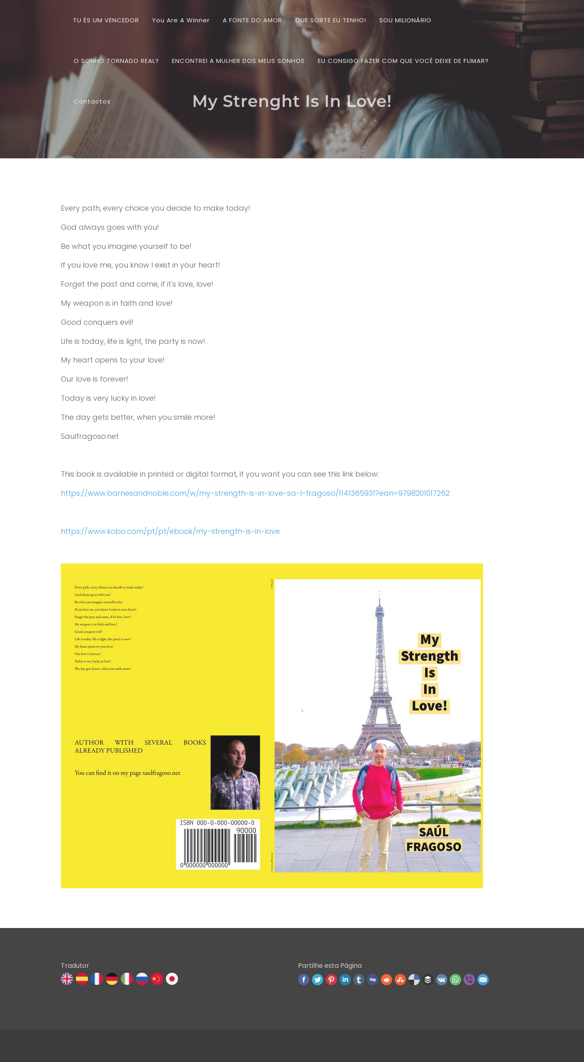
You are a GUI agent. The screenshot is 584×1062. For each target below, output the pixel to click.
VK (441, 979)
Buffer (428, 979)
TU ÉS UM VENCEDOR (106, 20)
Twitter (317, 979)
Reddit (386, 979)
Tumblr (359, 979)
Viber (469, 979)
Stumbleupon (400, 979)
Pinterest (331, 979)
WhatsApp (455, 979)
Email (483, 979)
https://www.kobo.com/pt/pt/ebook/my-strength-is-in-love (170, 531)
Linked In (345, 979)
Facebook (303, 979)
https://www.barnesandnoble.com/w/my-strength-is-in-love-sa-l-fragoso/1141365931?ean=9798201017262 (255, 493)
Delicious (414, 979)
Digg (372, 979)
